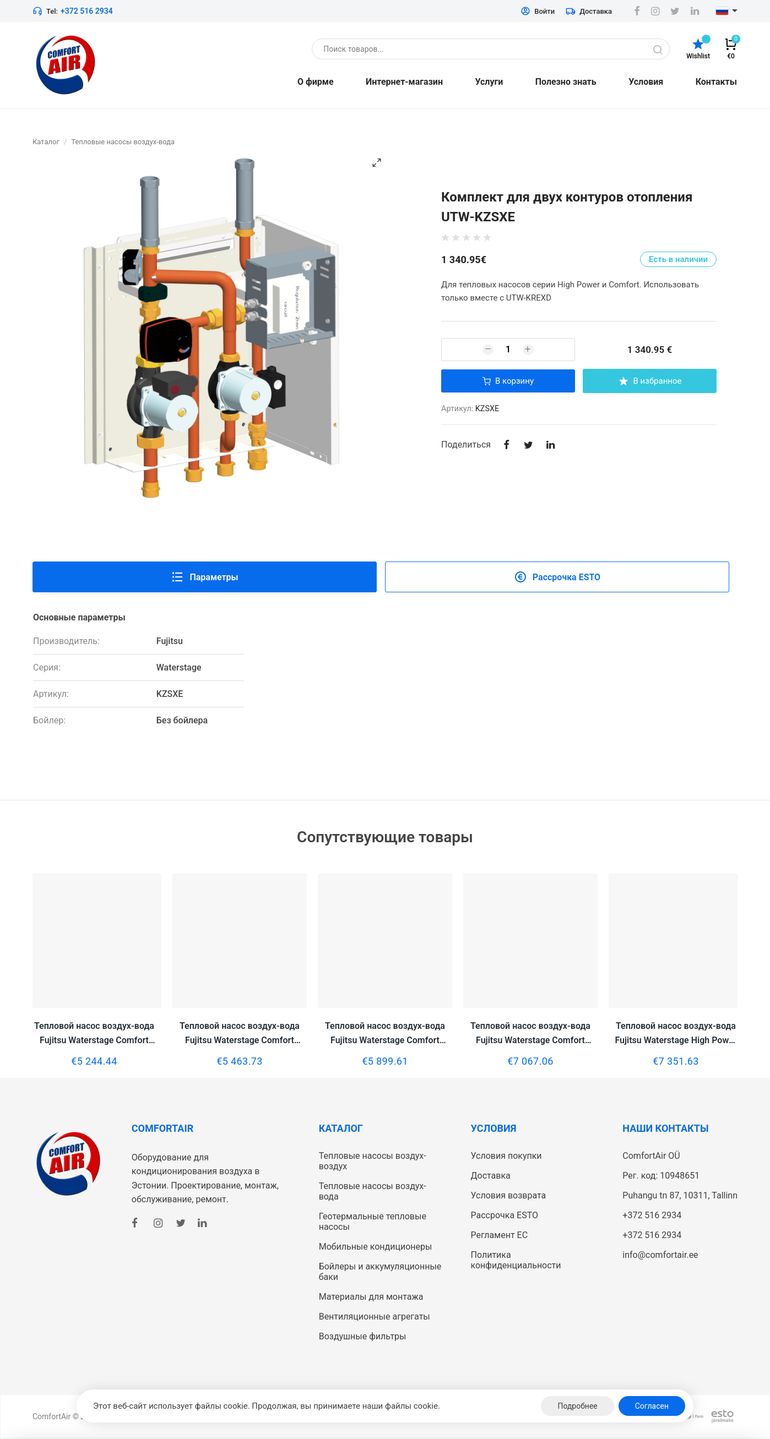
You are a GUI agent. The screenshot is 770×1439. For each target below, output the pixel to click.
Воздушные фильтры (362, 1336)
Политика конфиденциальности (515, 1260)
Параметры (204, 577)
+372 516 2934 (87, 11)
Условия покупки (505, 1156)
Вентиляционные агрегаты (374, 1316)
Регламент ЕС (499, 1235)
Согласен (652, 1406)
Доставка (589, 11)
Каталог (45, 142)
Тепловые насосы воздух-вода (123, 142)
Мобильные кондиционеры (375, 1246)
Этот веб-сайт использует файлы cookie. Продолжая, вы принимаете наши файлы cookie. (266, 1406)
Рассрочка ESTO (557, 577)
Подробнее (577, 1406)
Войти (537, 11)
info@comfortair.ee (660, 1255)
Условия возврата (508, 1195)
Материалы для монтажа (371, 1296)
